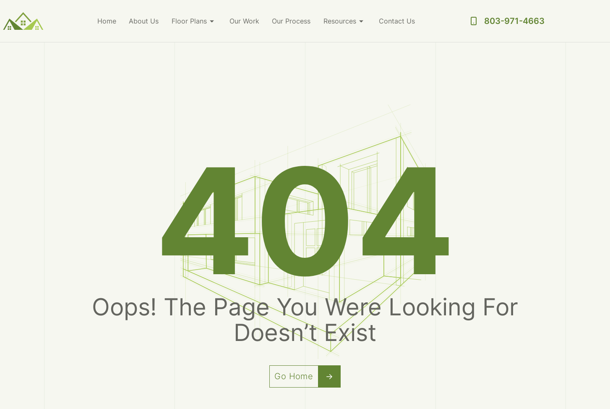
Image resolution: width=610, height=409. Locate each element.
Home (108, 21)
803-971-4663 (514, 21)
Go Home (307, 376)
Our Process (292, 21)
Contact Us (397, 21)
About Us (145, 21)
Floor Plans (190, 21)
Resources (340, 21)
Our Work (245, 21)
